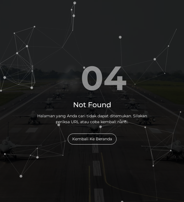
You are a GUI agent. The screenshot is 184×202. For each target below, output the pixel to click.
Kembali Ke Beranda (92, 138)
